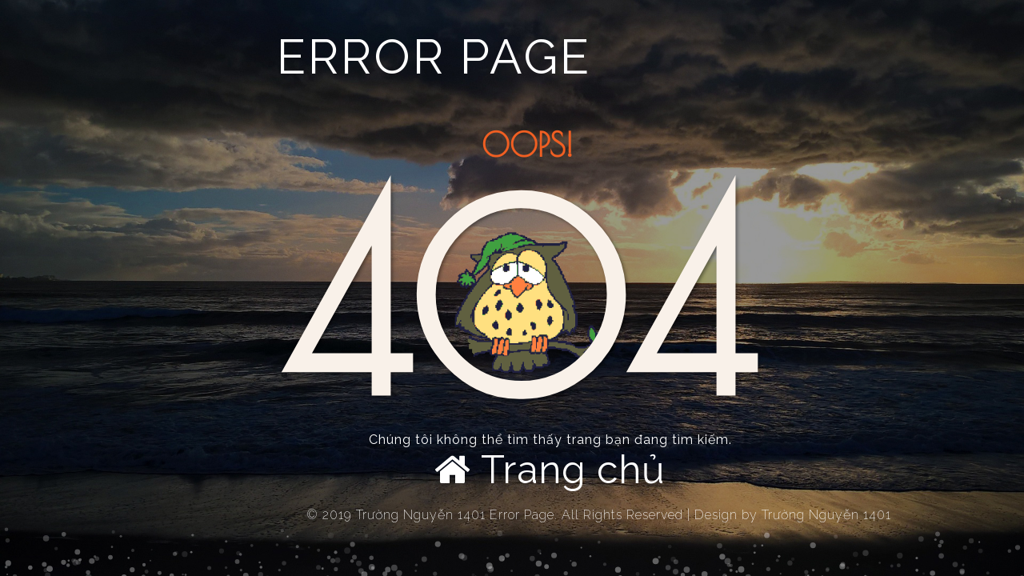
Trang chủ (550, 469)
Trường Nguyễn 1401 (826, 514)
